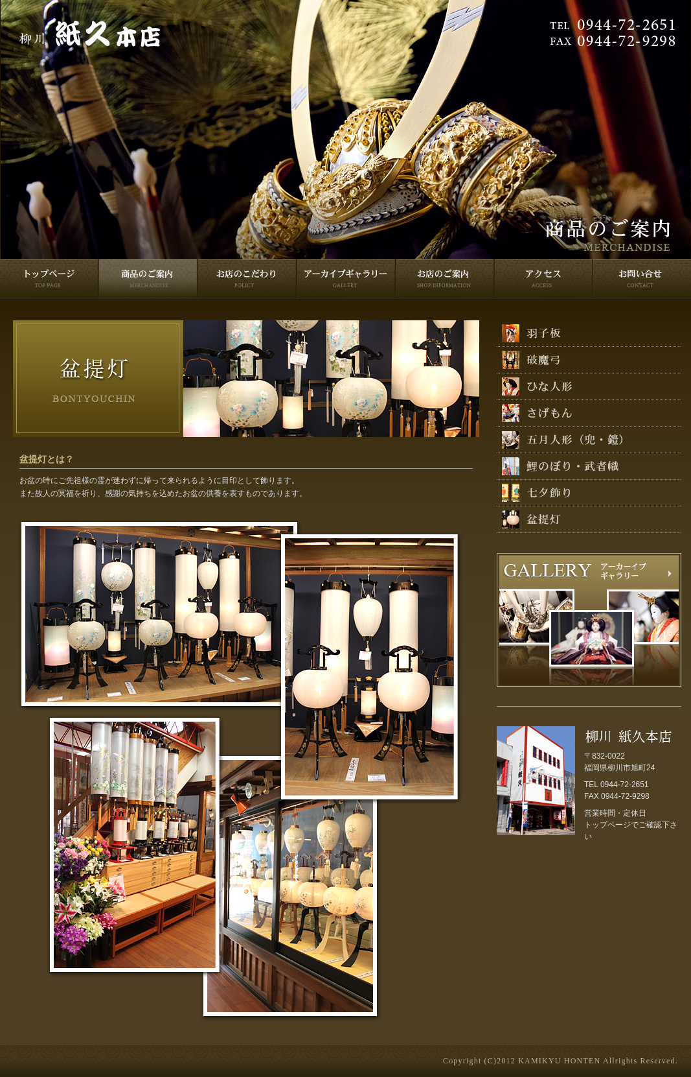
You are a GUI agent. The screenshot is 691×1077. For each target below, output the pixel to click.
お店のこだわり (246, 280)
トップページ (49, 280)
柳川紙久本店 (89, 34)
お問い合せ (641, 280)
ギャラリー (345, 280)
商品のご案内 (147, 280)
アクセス (542, 280)
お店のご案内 (444, 280)
